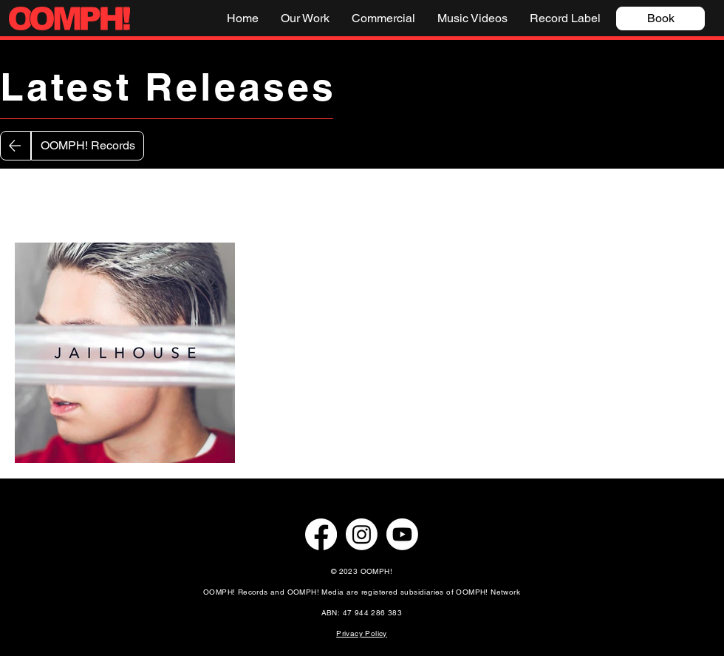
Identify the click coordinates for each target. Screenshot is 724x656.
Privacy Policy (361, 633)
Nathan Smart (193, 198)
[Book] (660, 18)
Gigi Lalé (283, 198)
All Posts (38, 198)
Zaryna (108, 198)
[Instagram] (362, 534)
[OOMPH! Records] (87, 145)
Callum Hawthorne (385, 198)
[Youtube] (402, 534)
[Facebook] (321, 534)
